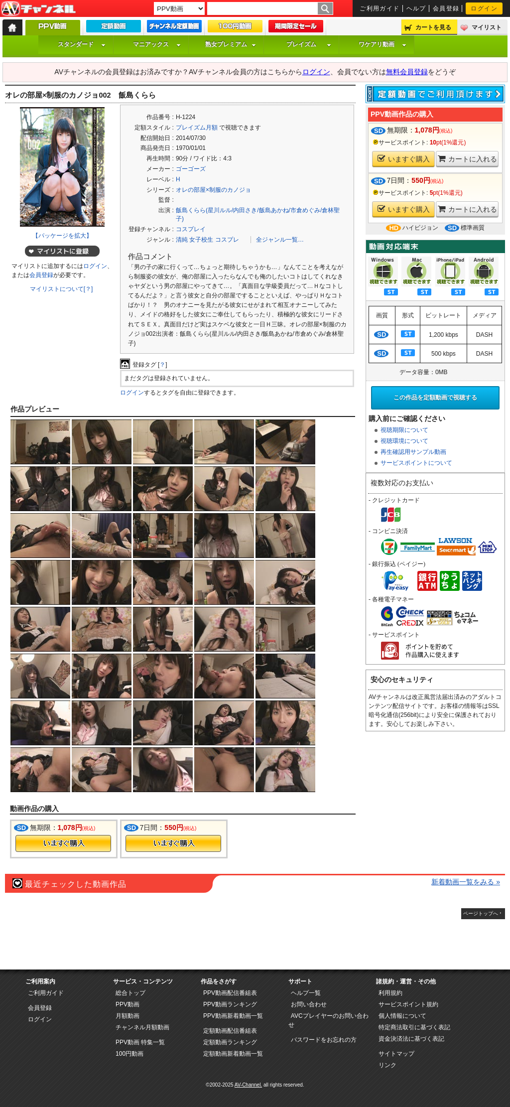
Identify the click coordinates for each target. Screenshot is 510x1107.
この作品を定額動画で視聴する (435, 397)
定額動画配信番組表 (230, 1030)
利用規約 (390, 992)
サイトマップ (396, 1053)
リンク (387, 1065)
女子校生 (201, 239)
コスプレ (227, 239)
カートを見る (433, 27)
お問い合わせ (309, 1004)
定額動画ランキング (230, 1042)
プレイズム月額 (197, 127)
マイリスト (487, 27)
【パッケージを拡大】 (62, 235)
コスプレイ (191, 229)
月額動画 (127, 1015)
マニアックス (157, 44)
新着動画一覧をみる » (465, 882)
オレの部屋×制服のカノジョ (213, 189)
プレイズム (308, 44)
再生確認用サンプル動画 (413, 451)
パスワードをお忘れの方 (324, 1039)
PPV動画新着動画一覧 (233, 1015)
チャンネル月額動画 (142, 1027)
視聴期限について (404, 429)
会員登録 (446, 8)
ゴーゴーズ (191, 168)
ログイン (484, 8)
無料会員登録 (407, 72)
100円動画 (129, 1053)
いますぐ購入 (404, 158)
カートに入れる (467, 158)
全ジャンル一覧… (280, 239)
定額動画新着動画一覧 (233, 1053)
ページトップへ (480, 913)
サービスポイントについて (416, 462)
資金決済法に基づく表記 (411, 1038)
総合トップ (130, 992)
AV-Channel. (248, 1085)
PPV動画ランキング (230, 1004)
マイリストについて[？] (61, 288)
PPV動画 (127, 1004)
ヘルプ (416, 8)
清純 (182, 239)
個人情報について (402, 1015)
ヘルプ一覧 (306, 992)
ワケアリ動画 (382, 44)
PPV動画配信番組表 (230, 992)
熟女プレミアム (230, 44)
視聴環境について (404, 440)
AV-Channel (38, 9)
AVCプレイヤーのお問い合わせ (328, 1020)
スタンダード (82, 44)
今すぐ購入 (63, 843)
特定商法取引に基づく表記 (414, 1027)
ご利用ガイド (380, 8)
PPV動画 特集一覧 (140, 1042)
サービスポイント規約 (408, 1004)
